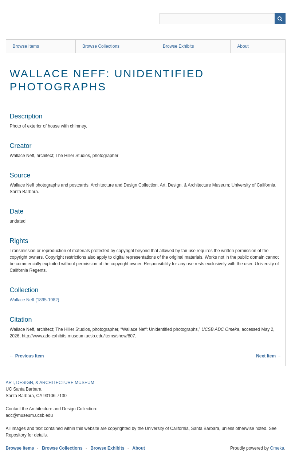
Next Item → (268, 356)
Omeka (277, 448)
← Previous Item (27, 356)
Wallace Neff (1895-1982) (34, 299)
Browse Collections (100, 46)
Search (280, 18)
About (242, 46)
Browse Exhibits (178, 46)
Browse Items (26, 46)
